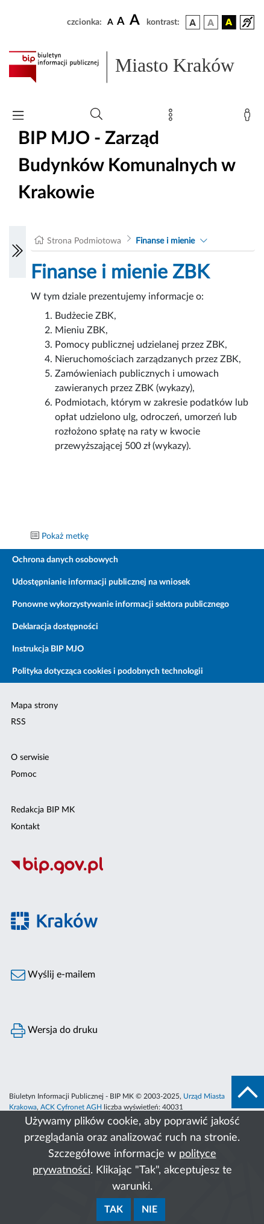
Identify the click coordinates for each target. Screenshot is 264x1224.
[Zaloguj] (249, 117)
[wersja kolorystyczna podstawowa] (193, 22)
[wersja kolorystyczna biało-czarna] (211, 22)
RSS (18, 722)
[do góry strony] (247, 1092)
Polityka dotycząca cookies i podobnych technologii (107, 671)
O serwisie (30, 757)
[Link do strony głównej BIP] (132, 66)
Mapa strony (34, 705)
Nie (149, 1209)
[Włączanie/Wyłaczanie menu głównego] (18, 116)
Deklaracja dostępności (55, 627)
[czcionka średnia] (121, 22)
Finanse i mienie (165, 241)
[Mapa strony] (173, 117)
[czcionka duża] (136, 20)
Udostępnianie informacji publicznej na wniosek (101, 582)
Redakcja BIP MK (43, 810)
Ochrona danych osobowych (65, 560)
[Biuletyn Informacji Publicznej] (132, 873)
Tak (113, 1209)
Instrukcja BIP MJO (48, 649)
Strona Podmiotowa (84, 241)
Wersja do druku (54, 1030)
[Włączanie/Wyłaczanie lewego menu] (17, 252)
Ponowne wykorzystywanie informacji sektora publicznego (120, 604)
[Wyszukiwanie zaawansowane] (96, 114)
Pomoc (24, 774)
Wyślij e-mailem (53, 975)
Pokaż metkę (65, 536)
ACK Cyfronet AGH (71, 1107)
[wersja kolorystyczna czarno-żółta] (229, 22)
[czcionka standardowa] (110, 21)
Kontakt (25, 827)
